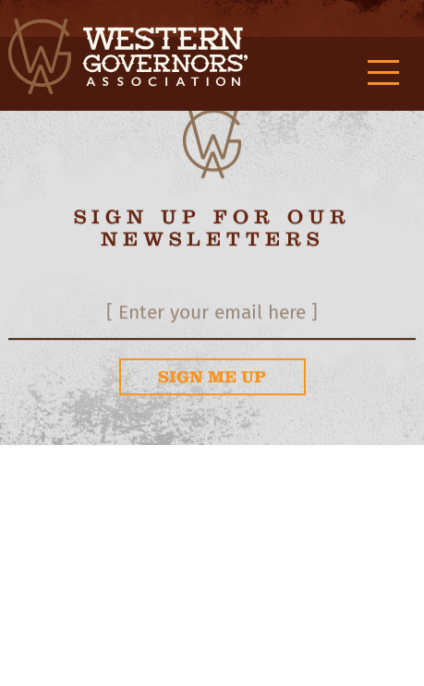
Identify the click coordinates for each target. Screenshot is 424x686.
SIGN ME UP (212, 377)
